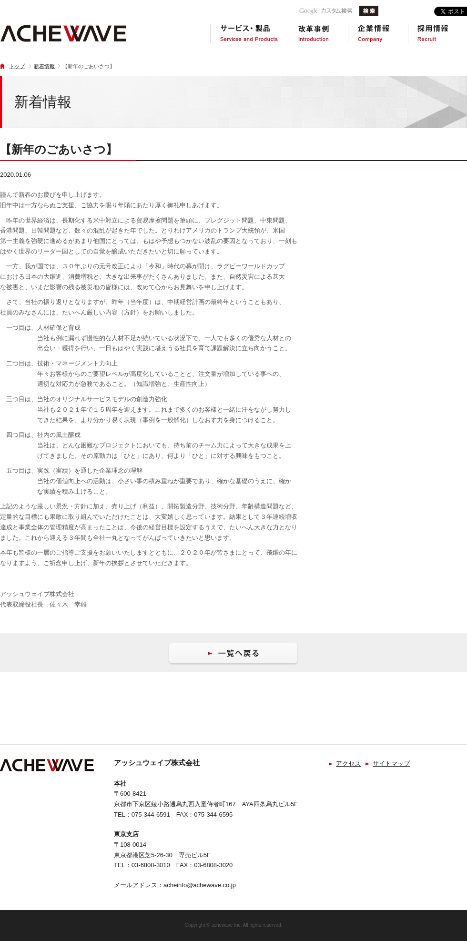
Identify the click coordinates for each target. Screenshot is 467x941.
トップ (17, 66)
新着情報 (44, 66)
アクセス (348, 763)
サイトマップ (391, 763)
